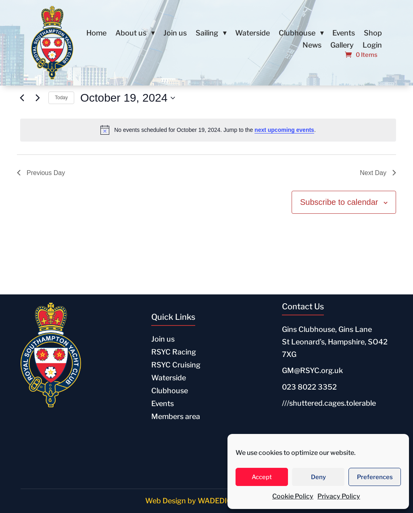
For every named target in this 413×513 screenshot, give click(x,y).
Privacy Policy (338, 496)
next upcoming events (284, 130)
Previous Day (41, 172)
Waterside (252, 33)
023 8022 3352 (309, 387)
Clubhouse (297, 33)
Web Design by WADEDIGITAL (196, 500)
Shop (373, 33)
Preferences (375, 477)
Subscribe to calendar (339, 202)
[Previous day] (22, 98)
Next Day (378, 172)
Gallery (342, 45)
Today (61, 97)
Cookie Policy (292, 496)
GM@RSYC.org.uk (312, 370)
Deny (318, 477)
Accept (262, 477)
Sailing (207, 33)
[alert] (208, 130)
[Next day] (37, 98)
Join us (175, 33)
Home (96, 33)
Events (343, 33)
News (311, 45)
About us (130, 33)
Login (372, 45)
